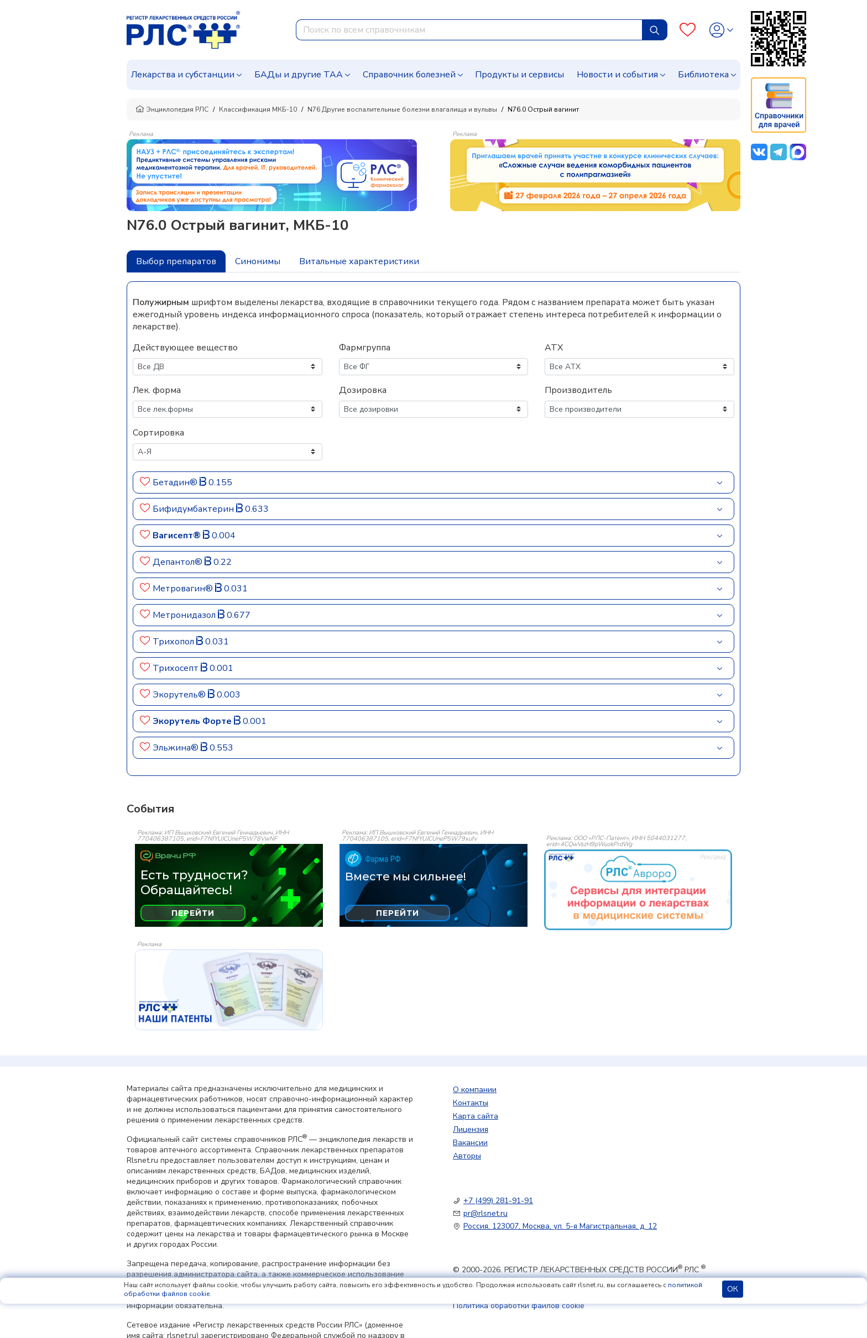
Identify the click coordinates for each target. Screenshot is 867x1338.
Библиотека (703, 75)
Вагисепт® (178, 535)
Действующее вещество (185, 348)
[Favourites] (687, 30)
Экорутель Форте (193, 721)
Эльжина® (177, 748)
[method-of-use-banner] (272, 175)
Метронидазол (185, 615)
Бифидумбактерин (194, 509)
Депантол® (179, 562)
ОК (732, 1289)
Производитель (578, 390)
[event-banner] (638, 889)
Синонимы (257, 261)
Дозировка (363, 390)
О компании (475, 1089)
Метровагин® (184, 589)
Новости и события (617, 75)
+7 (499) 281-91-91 (498, 1200)
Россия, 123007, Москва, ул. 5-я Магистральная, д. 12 (560, 1226)
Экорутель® (180, 695)
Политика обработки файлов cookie (518, 1305)
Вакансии (470, 1142)
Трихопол (174, 642)
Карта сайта (475, 1116)
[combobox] (469, 29)
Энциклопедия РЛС (171, 109)
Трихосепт (177, 668)
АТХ (554, 348)
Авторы (467, 1156)
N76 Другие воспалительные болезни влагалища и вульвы (402, 109)
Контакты (470, 1103)
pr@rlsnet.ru (485, 1213)
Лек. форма (157, 390)
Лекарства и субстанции (182, 75)
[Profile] (721, 30)
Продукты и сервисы (519, 75)
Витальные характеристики (359, 261)
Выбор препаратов (176, 261)
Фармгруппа (364, 348)
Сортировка (158, 433)
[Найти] (654, 29)
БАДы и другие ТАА (298, 75)
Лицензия (470, 1129)
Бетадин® (176, 482)
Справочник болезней (409, 75)
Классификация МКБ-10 (258, 109)
